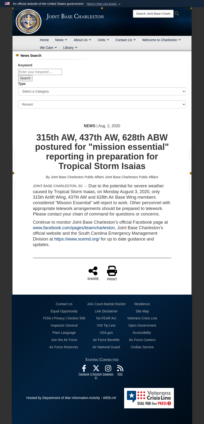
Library (70, 48)
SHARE (93, 273)
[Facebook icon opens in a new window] (84, 370)
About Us (82, 40)
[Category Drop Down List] (102, 91)
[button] (104, 3)
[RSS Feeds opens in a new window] (120, 370)
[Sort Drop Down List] (102, 104)
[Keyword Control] (40, 72)
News (61, 40)
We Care (48, 48)
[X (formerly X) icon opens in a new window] (96, 370)
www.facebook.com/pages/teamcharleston (74, 227)
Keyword (25, 65)
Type (22, 84)
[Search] (153, 14)
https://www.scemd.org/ (76, 239)
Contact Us (125, 40)
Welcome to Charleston (161, 40)
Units (103, 40)
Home (44, 40)
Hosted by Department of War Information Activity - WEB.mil (71, 398)
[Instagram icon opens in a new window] (108, 370)
